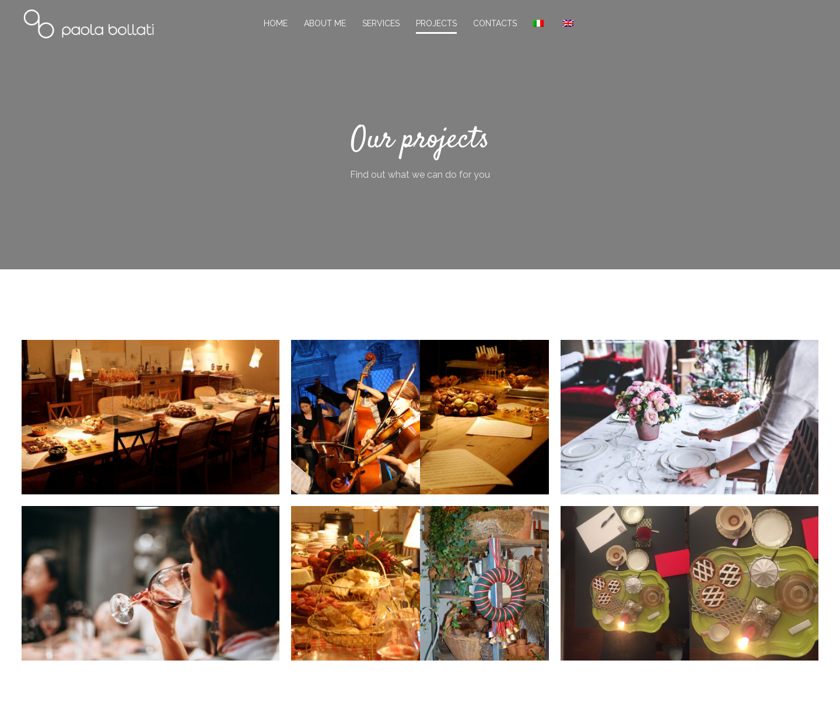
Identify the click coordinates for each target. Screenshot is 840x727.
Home (276, 23)
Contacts (495, 23)
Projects (436, 23)
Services (381, 23)
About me (325, 23)
